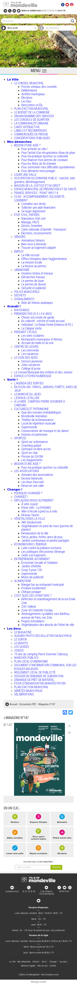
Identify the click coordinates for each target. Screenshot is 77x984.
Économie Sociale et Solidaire (39, 562)
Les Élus (26, 101)
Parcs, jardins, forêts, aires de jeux (42, 537)
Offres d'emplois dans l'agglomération (44, 259)
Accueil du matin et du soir (37, 343)
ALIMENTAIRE (22, 581)
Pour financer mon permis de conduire (44, 160)
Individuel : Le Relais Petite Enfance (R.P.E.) (47, 324)
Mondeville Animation (34, 416)
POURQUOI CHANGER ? (28, 493)
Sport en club (29, 453)
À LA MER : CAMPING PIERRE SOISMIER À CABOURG (39, 403)
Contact (52, 966)
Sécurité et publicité (33, 288)
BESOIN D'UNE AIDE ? (27, 145)
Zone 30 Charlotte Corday (37, 610)
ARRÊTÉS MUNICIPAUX (28, 691)
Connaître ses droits (33, 204)
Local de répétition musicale (38, 423)
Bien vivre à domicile (33, 244)
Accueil (13, 704)
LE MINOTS (21, 643)
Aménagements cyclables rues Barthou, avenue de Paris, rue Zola (45, 615)
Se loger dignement (33, 211)
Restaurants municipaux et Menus (41, 339)
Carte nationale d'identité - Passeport (43, 229)
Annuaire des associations (37, 475)
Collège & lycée (31, 368)
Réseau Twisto (30, 515)
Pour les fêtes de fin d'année (38, 163)
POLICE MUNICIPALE (26, 292)
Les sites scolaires (32, 335)
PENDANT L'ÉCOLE (25, 332)
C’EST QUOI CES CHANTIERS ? (33, 595)
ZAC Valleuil (28, 606)
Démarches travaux (33, 277)
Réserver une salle (32, 485)
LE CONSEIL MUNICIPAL (29, 83)
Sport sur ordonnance (34, 442)
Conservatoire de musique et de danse (45, 431)
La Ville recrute (30, 255)
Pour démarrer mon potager (38, 171)
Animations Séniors (33, 240)
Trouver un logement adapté (38, 247)
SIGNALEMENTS (24, 299)
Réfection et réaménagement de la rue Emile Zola (48, 601)
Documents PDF (28, 704)
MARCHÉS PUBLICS (26, 657)
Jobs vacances (30, 365)
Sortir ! (12, 379)
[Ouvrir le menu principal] (38, 70)
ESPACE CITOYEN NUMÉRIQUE (32, 376)
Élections (26, 97)
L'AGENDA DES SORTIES (29, 383)
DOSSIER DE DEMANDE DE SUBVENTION (38, 676)
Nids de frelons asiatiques (37, 303)
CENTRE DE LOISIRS (26, 346)
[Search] (37, 21)
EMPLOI (18, 251)
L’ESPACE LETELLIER (26, 398)
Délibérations (29, 90)
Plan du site (42, 966)
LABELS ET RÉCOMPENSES (30, 130)
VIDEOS (19, 650)
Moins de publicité (32, 577)
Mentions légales (28, 966)
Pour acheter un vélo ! (34, 149)
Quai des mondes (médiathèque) (41, 412)
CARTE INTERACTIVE (27, 127)
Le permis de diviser (33, 284)
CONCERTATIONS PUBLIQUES (32, 138)
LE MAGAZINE (22, 632)
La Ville (13, 79)
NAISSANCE (21, 310)
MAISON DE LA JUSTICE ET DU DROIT (37, 185)
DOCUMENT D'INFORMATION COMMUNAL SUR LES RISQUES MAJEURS (45, 667)
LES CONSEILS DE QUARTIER (31, 119)
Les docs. (14, 628)
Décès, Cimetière (31, 226)
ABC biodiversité (31, 522)
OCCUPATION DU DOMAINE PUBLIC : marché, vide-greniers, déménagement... (45, 180)
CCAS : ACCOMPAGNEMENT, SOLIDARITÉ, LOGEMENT (39, 198)
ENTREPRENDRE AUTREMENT (32, 559)
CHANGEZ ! (21, 496)
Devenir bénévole (32, 478)
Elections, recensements (36, 233)
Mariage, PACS (30, 222)
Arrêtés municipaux (33, 94)
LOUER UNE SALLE (25, 174)
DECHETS (20, 295)
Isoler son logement (33, 555)
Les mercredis (30, 350)
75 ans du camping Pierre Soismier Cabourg (41, 654)
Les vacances (29, 354)
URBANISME (21, 270)
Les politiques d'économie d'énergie (43, 551)
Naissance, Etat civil (33, 218)
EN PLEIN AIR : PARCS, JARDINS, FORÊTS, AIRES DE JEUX (45, 388)
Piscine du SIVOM (32, 456)
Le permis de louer (32, 281)
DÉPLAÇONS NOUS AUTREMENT (34, 500)
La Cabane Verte (31, 328)
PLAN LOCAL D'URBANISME (31, 661)
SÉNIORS (19, 237)
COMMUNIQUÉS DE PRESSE (31, 134)
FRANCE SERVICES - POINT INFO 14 (36, 193)
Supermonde (29, 427)
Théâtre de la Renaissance (37, 420)
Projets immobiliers (32, 621)
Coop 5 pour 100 (31, 570)
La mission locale (31, 262)
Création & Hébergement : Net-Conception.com (38, 975)
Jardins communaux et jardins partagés (45, 540)
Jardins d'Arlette (31, 566)
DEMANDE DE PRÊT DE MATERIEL (34, 680)
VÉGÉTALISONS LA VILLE (29, 518)
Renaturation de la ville (34, 533)
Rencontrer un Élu (32, 105)
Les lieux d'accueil (32, 482)
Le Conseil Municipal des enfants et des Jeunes (43, 372)
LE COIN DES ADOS (26, 357)
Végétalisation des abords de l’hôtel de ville (47, 625)
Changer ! (14, 489)
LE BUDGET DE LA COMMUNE (32, 112)
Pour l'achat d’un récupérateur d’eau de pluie (48, 152)
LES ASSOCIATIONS (26, 471)
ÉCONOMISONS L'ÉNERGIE (30, 544)
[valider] (56, 867)
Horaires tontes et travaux (37, 273)
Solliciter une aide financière (38, 207)
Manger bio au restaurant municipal (42, 584)
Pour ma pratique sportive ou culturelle (44, 156)
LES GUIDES (21, 647)
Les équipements (32, 460)
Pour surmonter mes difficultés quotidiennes (48, 167)
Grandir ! (14, 306)
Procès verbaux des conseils (39, 86)
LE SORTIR (20, 639)
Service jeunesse (32, 361)
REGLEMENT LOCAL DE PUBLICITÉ (34, 672)
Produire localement (33, 588)
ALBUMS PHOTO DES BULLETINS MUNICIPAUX (43, 636)
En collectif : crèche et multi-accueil (43, 321)
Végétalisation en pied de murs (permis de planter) (47, 528)
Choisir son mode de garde (37, 317)
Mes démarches (19, 142)
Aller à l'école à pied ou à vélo (39, 511)
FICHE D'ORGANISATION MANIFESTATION (40, 683)
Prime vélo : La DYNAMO (36, 507)
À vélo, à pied (29, 504)
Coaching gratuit (31, 445)
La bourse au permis (33, 266)
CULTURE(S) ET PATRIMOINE (31, 409)
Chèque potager (31, 592)
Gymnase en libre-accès (36, 449)
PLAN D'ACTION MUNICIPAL (31, 108)
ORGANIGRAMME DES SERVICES (34, 116)
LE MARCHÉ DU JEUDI (27, 394)
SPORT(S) (20, 438)
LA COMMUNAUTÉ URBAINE (31, 123)
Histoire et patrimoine (34, 434)
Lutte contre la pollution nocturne (41, 548)
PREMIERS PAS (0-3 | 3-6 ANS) (33, 313)
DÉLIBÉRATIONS (24, 694)
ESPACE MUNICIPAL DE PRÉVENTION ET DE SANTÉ (45, 189)
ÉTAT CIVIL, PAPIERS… (27, 215)
